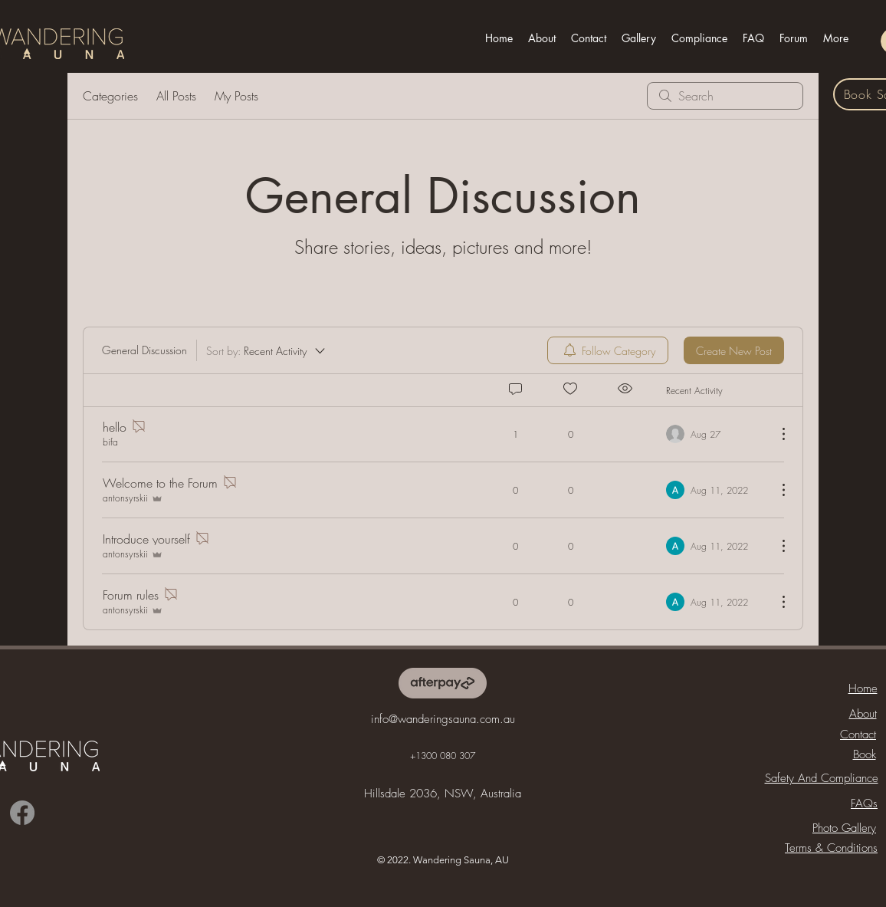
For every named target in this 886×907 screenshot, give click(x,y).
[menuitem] (607, 350)
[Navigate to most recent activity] (715, 434)
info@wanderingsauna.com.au (443, 719)
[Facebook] (22, 812)
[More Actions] (775, 434)
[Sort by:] (266, 350)
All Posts (176, 95)
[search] (725, 96)
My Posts (236, 95)
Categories (110, 95)
